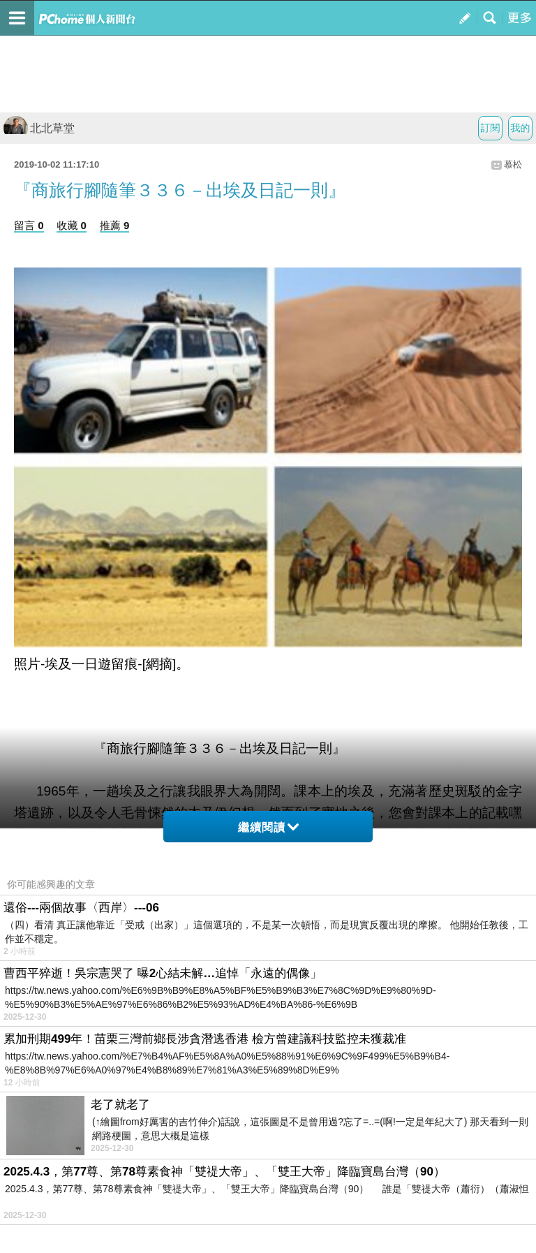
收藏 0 (72, 225)
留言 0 (29, 225)
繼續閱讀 (268, 827)
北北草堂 (39, 128)
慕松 (513, 164)
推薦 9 (115, 225)
